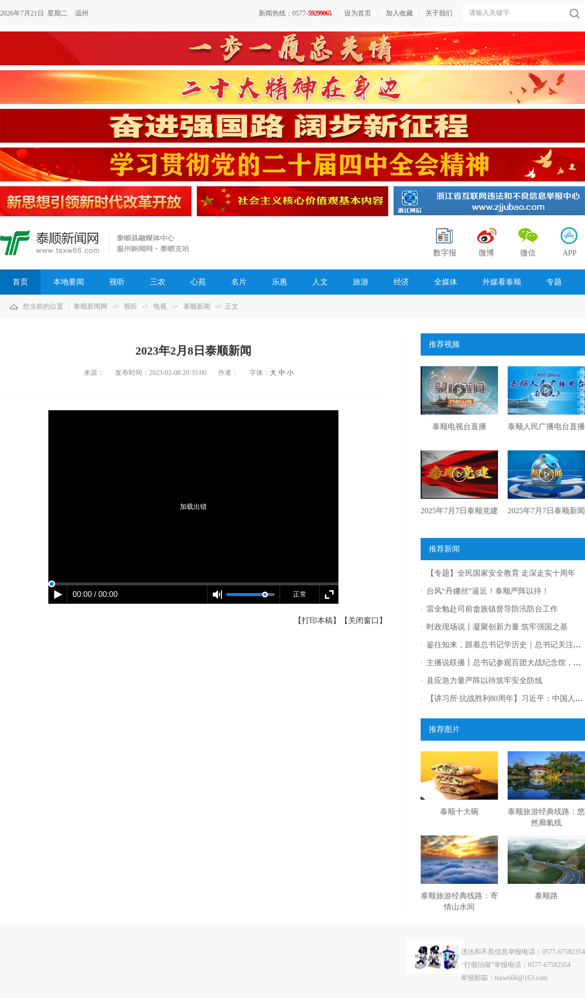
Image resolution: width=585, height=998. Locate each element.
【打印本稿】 (317, 620)
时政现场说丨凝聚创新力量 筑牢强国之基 (497, 627)
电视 (160, 306)
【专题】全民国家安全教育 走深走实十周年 (500, 573)
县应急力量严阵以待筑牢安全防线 (484, 680)
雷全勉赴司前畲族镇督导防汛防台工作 (492, 609)
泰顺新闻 (196, 306)
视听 (130, 306)
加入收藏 (399, 13)
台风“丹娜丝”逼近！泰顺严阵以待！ (487, 591)
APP (569, 253)
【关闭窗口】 (363, 620)
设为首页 (357, 13)
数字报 (444, 253)
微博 (486, 253)
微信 (528, 253)
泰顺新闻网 (90, 306)
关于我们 (439, 13)
